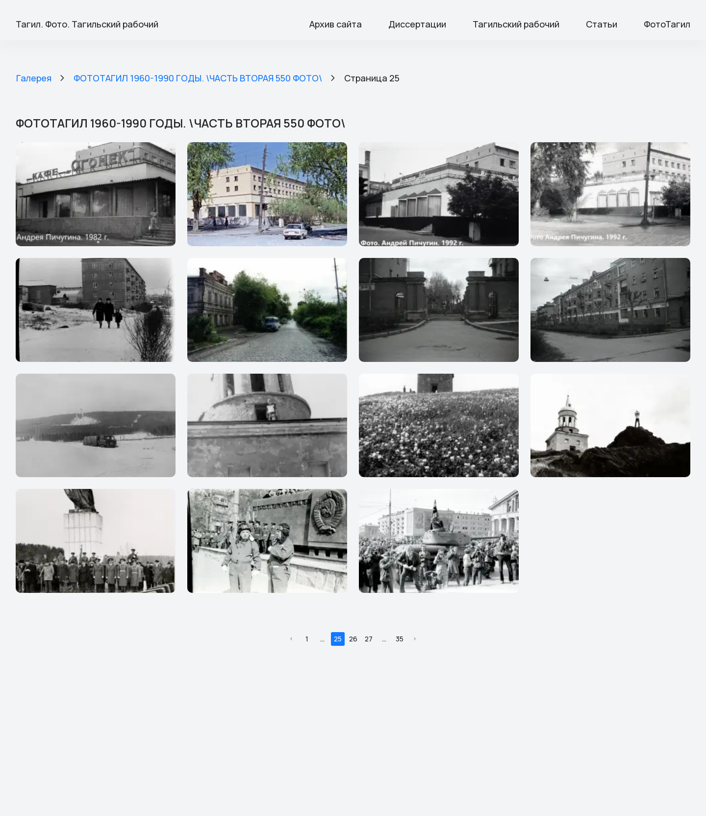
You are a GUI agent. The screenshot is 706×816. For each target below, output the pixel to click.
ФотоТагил (667, 24)
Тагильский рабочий (516, 24)
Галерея (33, 78)
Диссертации (417, 24)
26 (353, 638)
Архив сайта (335, 24)
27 (369, 638)
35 (399, 638)
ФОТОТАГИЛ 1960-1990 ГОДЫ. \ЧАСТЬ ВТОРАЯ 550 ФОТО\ (198, 78)
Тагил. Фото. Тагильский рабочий (87, 24)
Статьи (601, 24)
